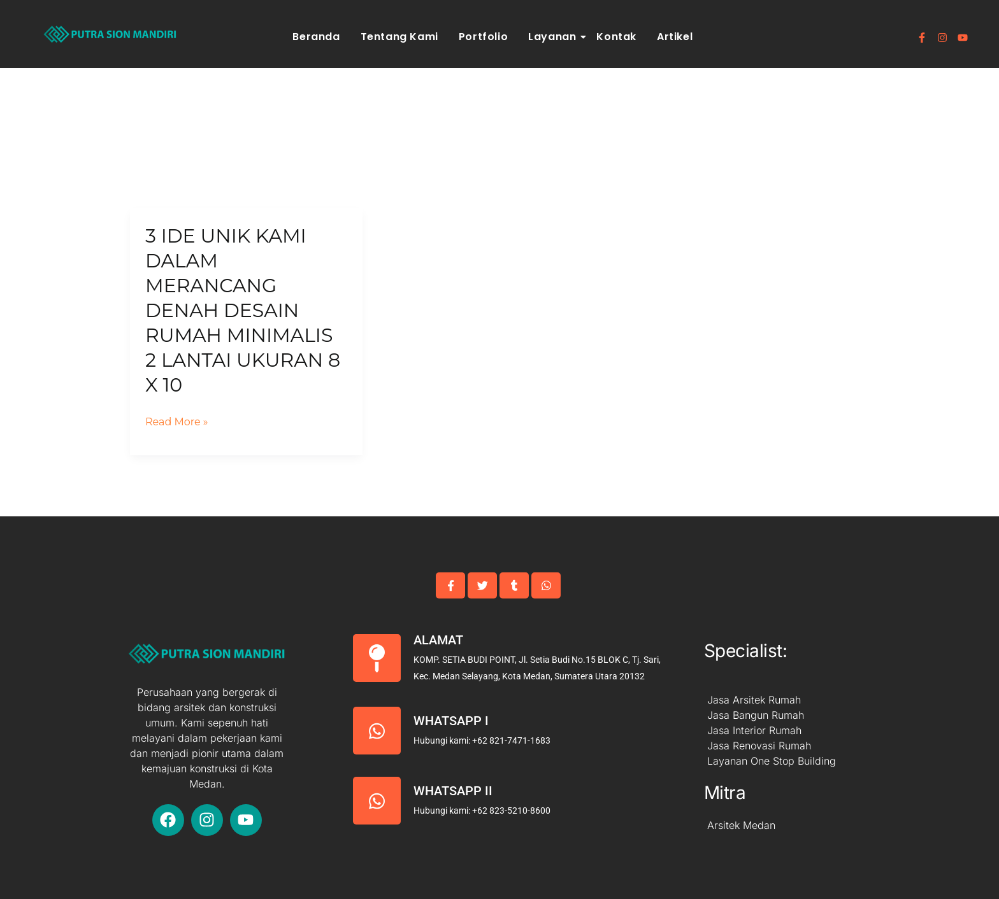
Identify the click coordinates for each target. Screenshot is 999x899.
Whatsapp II (452, 790)
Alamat (438, 640)
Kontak (616, 36)
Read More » (176, 422)
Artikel (675, 36)
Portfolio (483, 36)
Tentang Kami (399, 36)
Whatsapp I (451, 720)
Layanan (554, 36)
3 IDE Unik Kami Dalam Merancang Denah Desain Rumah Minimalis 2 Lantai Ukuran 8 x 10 (242, 310)
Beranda (316, 36)
